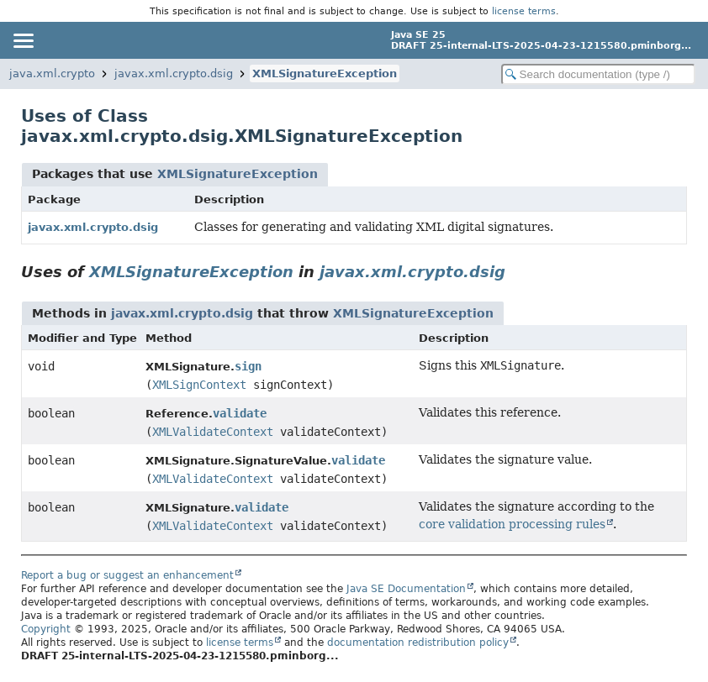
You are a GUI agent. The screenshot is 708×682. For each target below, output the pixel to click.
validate (240, 413)
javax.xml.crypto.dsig (173, 73)
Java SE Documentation (406, 589)
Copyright (46, 629)
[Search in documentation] (598, 74)
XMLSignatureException (324, 73)
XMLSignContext (199, 384)
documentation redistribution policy (418, 642)
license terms (524, 11)
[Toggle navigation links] (22, 40)
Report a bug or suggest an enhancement (127, 575)
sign (248, 366)
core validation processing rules (512, 524)
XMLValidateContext (212, 431)
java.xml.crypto (52, 73)
